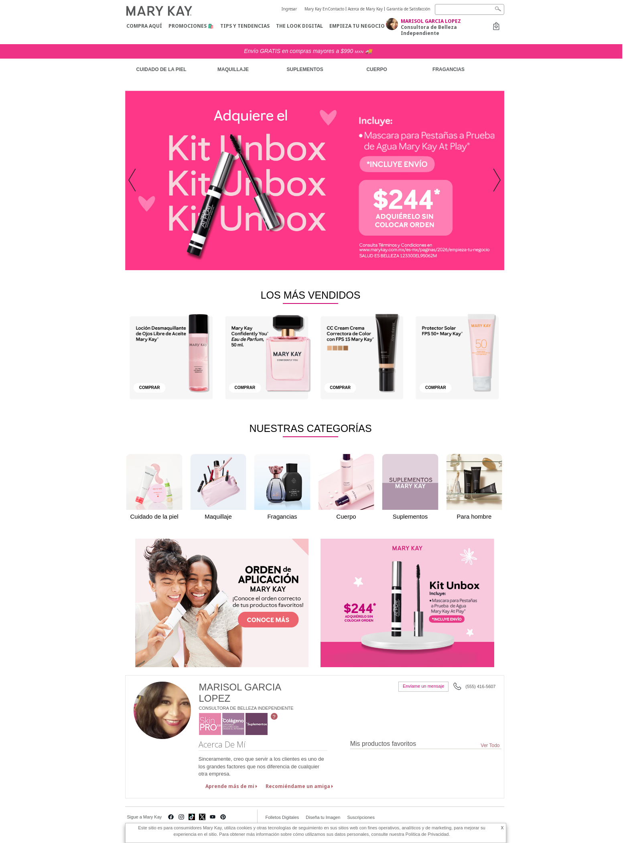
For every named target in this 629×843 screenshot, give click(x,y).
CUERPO (376, 69)
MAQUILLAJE (233, 69)
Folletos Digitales (282, 817)
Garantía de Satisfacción (408, 9)
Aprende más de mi (229, 786)
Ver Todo (490, 745)
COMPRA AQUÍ (144, 26)
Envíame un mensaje (423, 686)
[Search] (469, 9)
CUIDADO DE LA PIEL (161, 69)
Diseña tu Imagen (323, 817)
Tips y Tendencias (245, 26)
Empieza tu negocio (357, 26)
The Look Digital (299, 26)
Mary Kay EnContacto (324, 9)
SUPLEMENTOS (305, 69)
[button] (134, 180)
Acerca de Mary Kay (365, 9)
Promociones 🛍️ (191, 26)
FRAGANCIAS (448, 69)
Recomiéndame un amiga (298, 786)
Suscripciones (360, 817)
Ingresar (289, 9)
